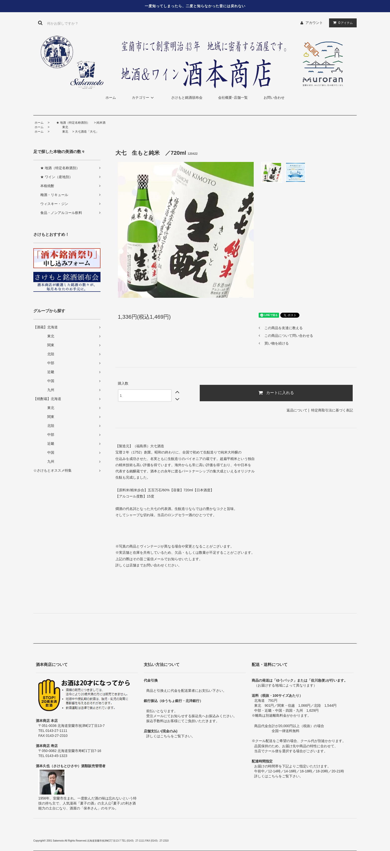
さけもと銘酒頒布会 (186, 98)
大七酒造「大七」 (87, 131)
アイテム (342, 23)
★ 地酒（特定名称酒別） (70, 122)
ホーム (110, 98)
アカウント (314, 23)
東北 (59, 127)
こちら (165, 736)
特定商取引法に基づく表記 (332, 410)
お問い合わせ (274, 98)
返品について (297, 410)
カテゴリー (143, 98)
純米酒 (101, 122)
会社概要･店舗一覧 (233, 98)
